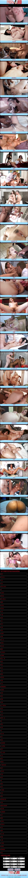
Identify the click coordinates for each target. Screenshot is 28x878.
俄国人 (2, 761)
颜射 (2, 649)
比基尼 (2, 592)
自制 (2, 693)
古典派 (2, 843)
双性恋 (2, 596)
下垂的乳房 (3, 764)
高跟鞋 (2, 689)
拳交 (2, 664)
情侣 (2, 630)
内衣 (2, 711)
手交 (2, 683)
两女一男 (3, 658)
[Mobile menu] (1, 2)
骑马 (2, 758)
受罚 (2, 749)
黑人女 (2, 639)
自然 (2, 727)
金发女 (2, 605)
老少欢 (2, 733)
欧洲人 (2, 642)
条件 (7, 875)
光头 (2, 580)
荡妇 (2, 783)
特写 (2, 624)
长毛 (2, 714)
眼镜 (2, 674)
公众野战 (3, 746)
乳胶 (2, 702)
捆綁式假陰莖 (4, 805)
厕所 (2, 830)
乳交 (2, 827)
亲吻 (2, 699)
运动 (2, 793)
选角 (2, 617)
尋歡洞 (2, 677)
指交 (2, 661)
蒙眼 (2, 602)
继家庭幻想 (3, 799)
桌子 (2, 815)
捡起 (2, 739)
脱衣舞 (2, 808)
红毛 (2, 755)
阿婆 (2, 680)
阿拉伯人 (3, 577)
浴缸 (2, 583)
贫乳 (2, 786)
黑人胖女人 (3, 599)
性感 (2, 774)
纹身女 (2, 821)
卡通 (2, 614)
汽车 (2, 611)
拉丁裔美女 (3, 705)
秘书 (2, 768)
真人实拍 (3, 752)
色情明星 (3, 743)
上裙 (2, 840)
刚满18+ (3, 824)
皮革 (2, 708)
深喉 (2, 636)
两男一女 (3, 718)
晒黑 (2, 818)
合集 (2, 627)
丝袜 (2, 802)
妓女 (2, 852)
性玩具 (2, 771)
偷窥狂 (2, 846)
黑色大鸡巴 (3, 586)
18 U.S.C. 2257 (13, 875)
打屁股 (2, 790)
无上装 (2, 833)
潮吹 (2, 796)
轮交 (2, 671)
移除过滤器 (17, 869)
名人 (2, 621)
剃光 (2, 777)
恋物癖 (2, 655)
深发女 (2, 608)
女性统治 (3, 652)
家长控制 (24, 875)
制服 (2, 836)
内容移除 (19, 875)
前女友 (2, 646)
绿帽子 (2, 633)
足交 (2, 667)
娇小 (2, 736)
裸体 (2, 724)
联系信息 (3, 875)
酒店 (2, 696)
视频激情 (3, 849)
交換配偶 (3, 811)
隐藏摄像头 (3, 686)
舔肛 (2, 574)
